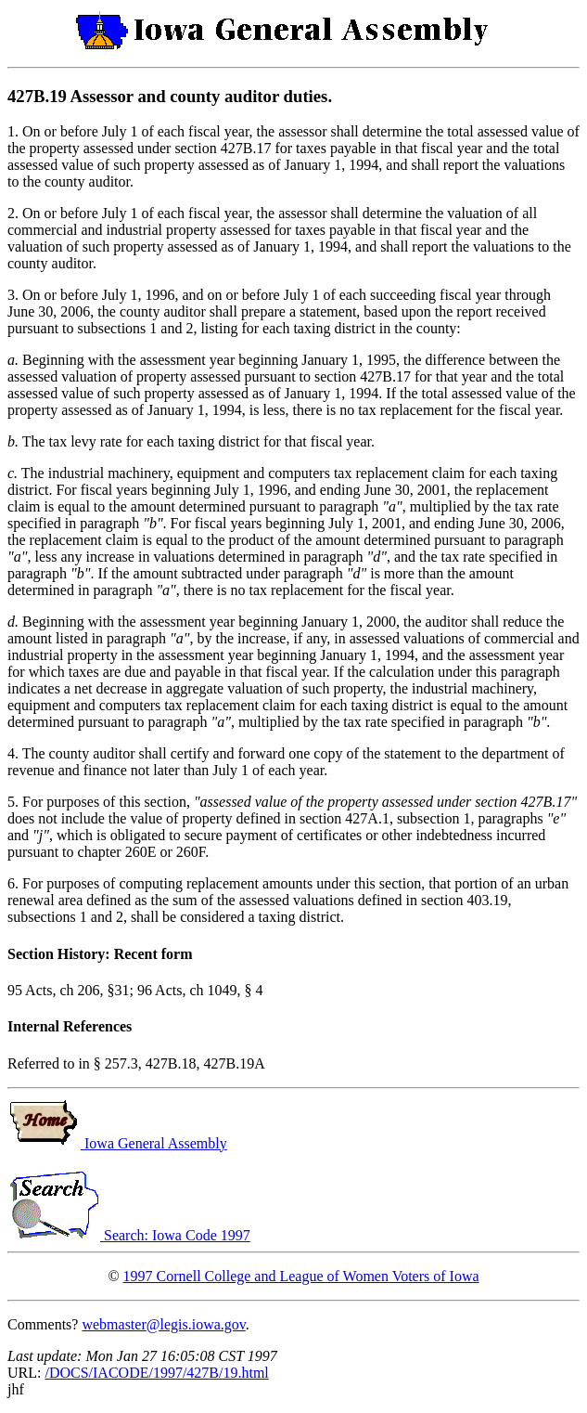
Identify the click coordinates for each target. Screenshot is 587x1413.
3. (14, 295)
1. (14, 131)
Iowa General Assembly (117, 1143)
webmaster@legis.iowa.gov (163, 1324)
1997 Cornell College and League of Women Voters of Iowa (301, 1276)
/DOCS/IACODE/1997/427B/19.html (156, 1373)
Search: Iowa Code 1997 (128, 1235)
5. (14, 802)
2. (14, 213)
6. (14, 883)
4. (14, 753)
